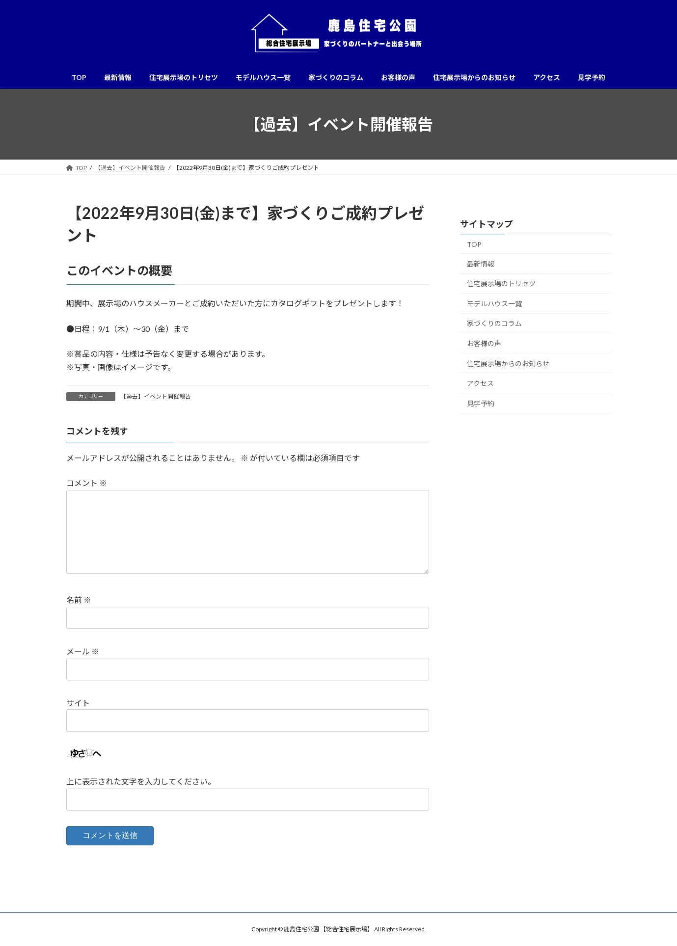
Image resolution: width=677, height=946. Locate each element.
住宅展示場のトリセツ (501, 283)
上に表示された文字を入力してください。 (141, 781)
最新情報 (480, 264)
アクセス (480, 383)
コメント (86, 483)
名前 (78, 600)
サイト (78, 702)
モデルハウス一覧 (494, 303)
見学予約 (480, 403)
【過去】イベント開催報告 (155, 396)
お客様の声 (484, 343)
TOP (474, 244)
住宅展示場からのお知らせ (508, 363)
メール (82, 651)
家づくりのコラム (494, 324)
